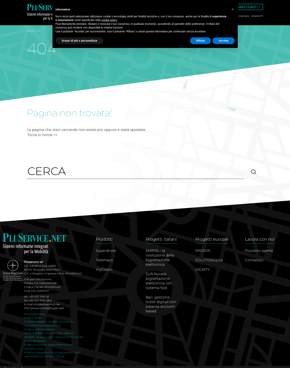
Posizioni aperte (259, 251)
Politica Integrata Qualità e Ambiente (49, 321)
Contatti (257, 16)
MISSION (202, 251)
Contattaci (254, 260)
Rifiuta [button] (200, 40)
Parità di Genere (35, 341)
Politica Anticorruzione (39, 329)
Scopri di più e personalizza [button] (79, 40)
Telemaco (104, 260)
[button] (233, 9)
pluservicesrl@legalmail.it (47, 308)
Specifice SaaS (34, 348)
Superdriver (106, 251)
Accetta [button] (223, 40)
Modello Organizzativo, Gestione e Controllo (54, 337)
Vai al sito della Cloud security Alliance (49, 333)
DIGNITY (202, 269)
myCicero (104, 269)
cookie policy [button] (109, 20)
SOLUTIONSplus (209, 260)
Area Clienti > (249, 7)
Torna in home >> (42, 135)
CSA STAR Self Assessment (42, 325)
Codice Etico (32, 317)
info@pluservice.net (46, 304)
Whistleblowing (34, 314)
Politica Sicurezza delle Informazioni (48, 344)
